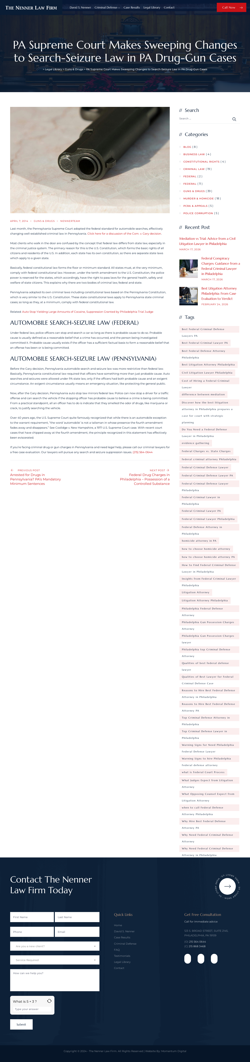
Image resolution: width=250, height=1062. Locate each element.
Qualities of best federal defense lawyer (205, 664)
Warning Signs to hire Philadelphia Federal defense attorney (206, 759)
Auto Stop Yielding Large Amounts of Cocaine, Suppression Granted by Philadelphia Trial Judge (87, 311)
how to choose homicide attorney (206, 548)
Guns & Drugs (44, 220)
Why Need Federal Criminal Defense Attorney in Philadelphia (207, 849)
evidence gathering (195, 443)
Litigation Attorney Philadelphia (205, 600)
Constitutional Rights (201, 161)
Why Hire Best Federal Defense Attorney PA (204, 822)
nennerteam (70, 220)
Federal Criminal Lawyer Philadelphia (208, 519)
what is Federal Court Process (203, 772)
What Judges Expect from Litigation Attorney (207, 781)
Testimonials (122, 956)
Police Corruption (198, 213)
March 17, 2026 (190, 249)
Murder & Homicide (198, 198)
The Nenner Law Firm (103, 1051)
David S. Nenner (80, 7)
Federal (189, 176)
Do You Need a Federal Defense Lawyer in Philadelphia (204, 430)
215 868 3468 (197, 946)
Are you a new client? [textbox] (30, 946)
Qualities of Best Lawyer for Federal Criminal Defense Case (208, 677)
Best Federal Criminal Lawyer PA (205, 342)
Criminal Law (194, 169)
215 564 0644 (197, 941)
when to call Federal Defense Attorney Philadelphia (202, 808)
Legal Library (152, 7)
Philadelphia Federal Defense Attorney (202, 609)
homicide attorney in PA (199, 540)
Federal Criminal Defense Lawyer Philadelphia (205, 484)
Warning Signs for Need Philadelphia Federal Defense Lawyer (208, 745)
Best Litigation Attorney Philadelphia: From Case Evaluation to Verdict (219, 293)
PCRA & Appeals (195, 205)
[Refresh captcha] (49, 1001)
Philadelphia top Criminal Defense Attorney (206, 650)
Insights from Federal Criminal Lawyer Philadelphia (209, 579)
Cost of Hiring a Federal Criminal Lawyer (206, 381)
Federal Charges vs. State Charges (206, 451)
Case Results (132, 7)
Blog (187, 146)
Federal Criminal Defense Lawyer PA (207, 475)
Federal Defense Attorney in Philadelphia (202, 528)
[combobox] (54, 946)
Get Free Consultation (202, 914)
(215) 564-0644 (143, 452)
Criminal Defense (106, 7)
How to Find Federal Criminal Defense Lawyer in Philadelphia (209, 566)
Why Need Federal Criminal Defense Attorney (207, 835)
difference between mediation (203, 394)
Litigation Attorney (196, 592)
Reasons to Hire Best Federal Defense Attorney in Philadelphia (208, 691)
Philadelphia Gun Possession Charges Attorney (208, 623)
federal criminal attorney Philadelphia (209, 459)
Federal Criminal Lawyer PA (201, 510)
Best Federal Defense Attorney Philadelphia (203, 351)
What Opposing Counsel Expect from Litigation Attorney (208, 794)
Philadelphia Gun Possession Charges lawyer (208, 636)
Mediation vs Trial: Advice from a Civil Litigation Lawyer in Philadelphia (207, 241)
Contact (169, 7)
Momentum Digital (173, 1051)
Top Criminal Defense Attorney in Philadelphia (206, 718)
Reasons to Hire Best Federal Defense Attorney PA (208, 704)
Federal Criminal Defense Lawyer (205, 467)
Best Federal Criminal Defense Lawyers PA (203, 330)
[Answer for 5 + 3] (32, 1009)
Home (118, 925)
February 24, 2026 (214, 304)
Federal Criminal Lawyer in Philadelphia (201, 498)
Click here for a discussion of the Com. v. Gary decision (124, 233)
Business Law (194, 154)
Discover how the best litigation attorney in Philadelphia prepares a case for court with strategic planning (207, 403)
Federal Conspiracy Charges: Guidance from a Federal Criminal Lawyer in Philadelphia (220, 266)
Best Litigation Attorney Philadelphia (208, 364)
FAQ (117, 949)
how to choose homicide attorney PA (208, 557)
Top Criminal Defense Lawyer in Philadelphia (204, 732)
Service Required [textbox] (27, 960)
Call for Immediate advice (201, 921)
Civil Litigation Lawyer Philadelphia (207, 372)
